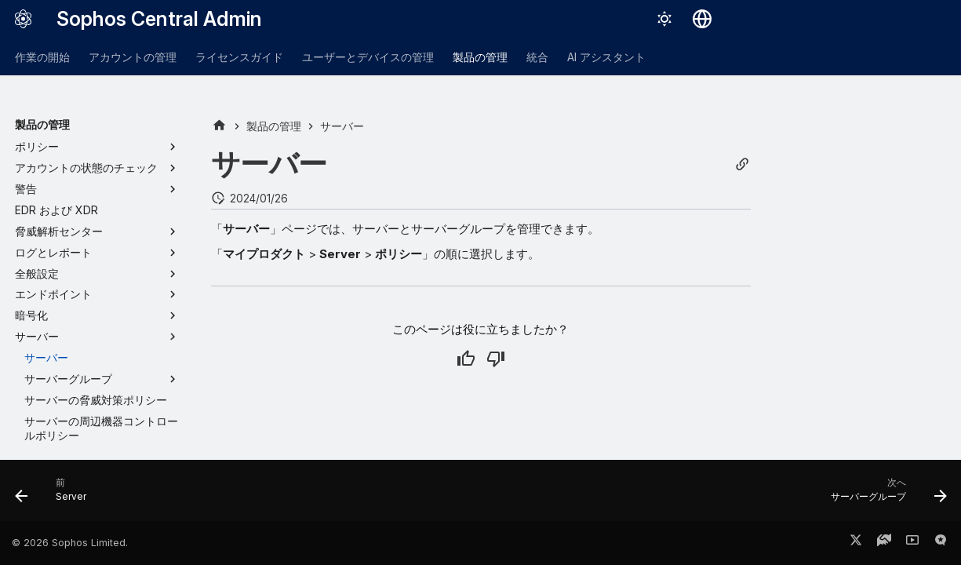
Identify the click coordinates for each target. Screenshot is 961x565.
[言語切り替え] (702, 19)
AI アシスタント (606, 57)
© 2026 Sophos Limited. (70, 543)
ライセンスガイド (239, 57)
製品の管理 (480, 57)
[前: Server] (55, 495)
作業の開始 (42, 57)
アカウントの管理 (133, 57)
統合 (537, 57)
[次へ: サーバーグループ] (883, 495)
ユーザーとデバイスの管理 (368, 57)
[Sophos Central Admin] (23, 19)
